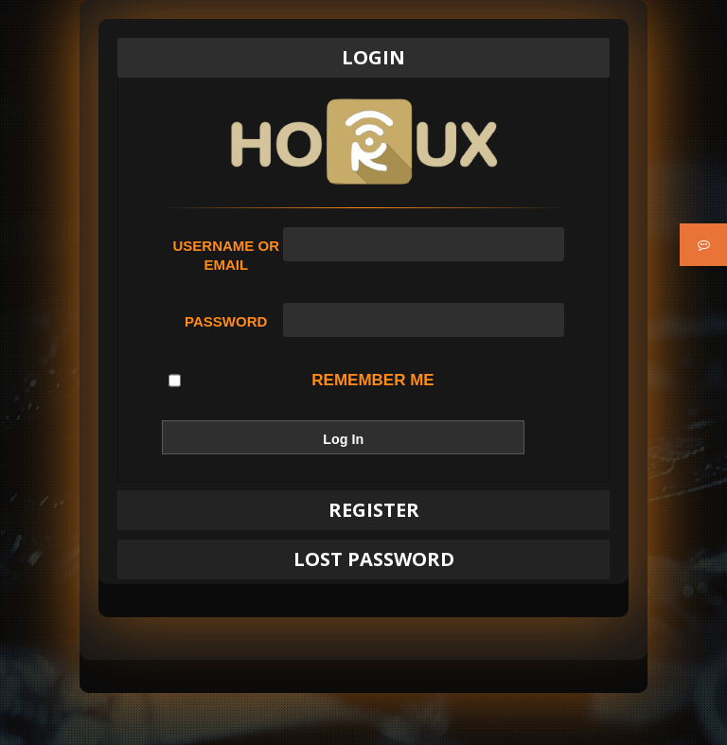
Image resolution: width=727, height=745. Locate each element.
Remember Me (301, 380)
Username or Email (225, 255)
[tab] (363, 58)
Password (226, 321)
